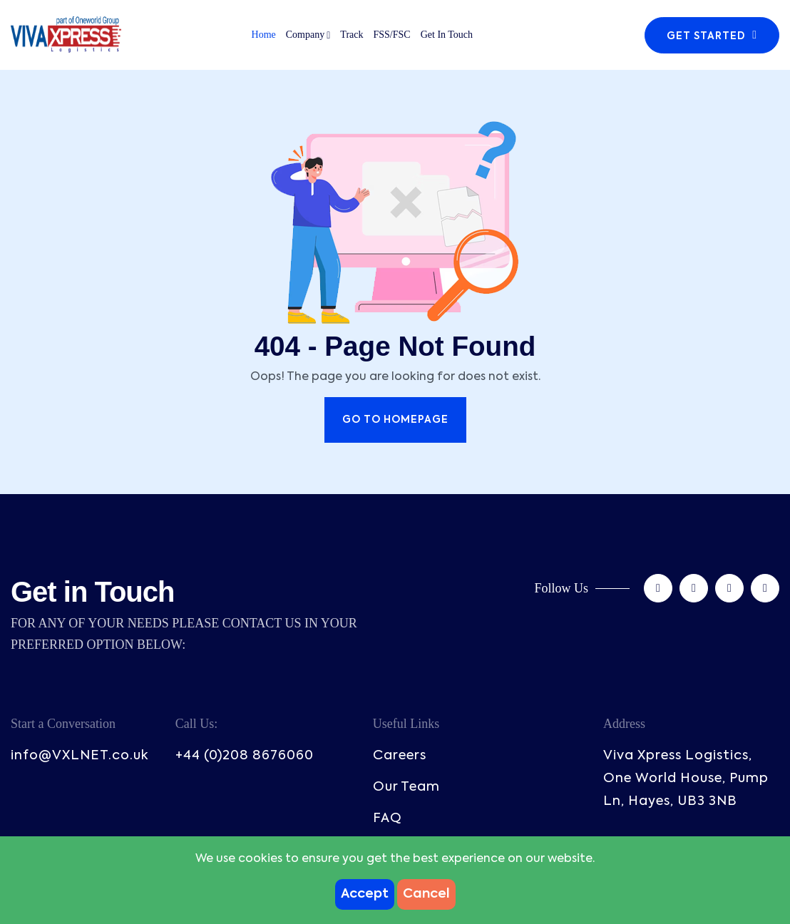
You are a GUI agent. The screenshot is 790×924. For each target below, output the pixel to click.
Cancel (426, 894)
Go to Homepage (395, 420)
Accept (365, 894)
